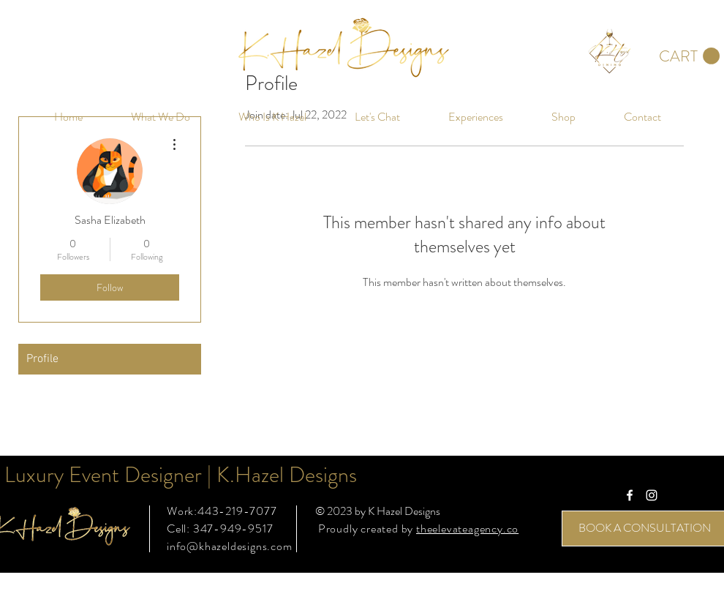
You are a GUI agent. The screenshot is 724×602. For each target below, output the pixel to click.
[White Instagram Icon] (651, 495)
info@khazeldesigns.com (230, 546)
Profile (42, 359)
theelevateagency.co (467, 528)
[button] (689, 56)
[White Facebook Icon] (629, 495)
